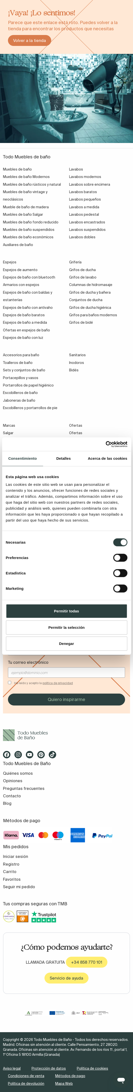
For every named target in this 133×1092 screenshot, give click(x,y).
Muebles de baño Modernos (26, 177)
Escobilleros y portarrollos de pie (30, 408)
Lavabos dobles (82, 237)
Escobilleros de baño (20, 393)
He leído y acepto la (43, 683)
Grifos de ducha (82, 270)
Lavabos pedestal (84, 214)
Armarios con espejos (21, 285)
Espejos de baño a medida (25, 322)
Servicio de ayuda (66, 978)
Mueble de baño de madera (26, 207)
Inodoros (76, 363)
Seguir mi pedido (19, 886)
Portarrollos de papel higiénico (28, 385)
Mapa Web (64, 1084)
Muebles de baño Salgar (23, 214)
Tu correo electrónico (28, 662)
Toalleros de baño (18, 363)
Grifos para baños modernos (93, 315)
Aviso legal (12, 1068)
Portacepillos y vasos (20, 378)
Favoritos (12, 879)
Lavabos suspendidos (87, 230)
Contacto (12, 796)
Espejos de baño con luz (23, 338)
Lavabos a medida (84, 207)
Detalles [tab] (63, 458)
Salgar (8, 433)
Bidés (74, 370)
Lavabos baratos (83, 192)
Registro (11, 864)
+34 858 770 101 (86, 962)
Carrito (9, 871)
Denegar (66, 643)
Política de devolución (26, 1084)
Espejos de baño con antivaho (28, 308)
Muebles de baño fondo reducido (30, 222)
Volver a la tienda (29, 40)
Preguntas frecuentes (23, 788)
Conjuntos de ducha (85, 300)
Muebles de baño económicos (28, 237)
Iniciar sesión (15, 856)
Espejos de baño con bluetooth (29, 277)
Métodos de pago (70, 1076)
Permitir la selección (66, 627)
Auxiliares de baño (18, 245)
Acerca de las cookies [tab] (107, 458)
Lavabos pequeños (85, 199)
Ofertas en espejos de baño (26, 330)
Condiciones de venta (26, 1076)
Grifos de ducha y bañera (90, 292)
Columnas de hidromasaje (90, 285)
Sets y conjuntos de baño (24, 370)
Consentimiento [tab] (22, 458)
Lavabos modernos (85, 177)
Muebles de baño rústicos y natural (32, 184)
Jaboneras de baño (19, 400)
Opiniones (12, 780)
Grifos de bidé (81, 322)
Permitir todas (66, 611)
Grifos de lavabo (82, 277)
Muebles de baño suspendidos (28, 230)
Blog (7, 803)
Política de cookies (92, 1068)
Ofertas (75, 433)
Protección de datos (49, 1068)
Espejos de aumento (20, 270)
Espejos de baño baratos (24, 315)
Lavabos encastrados (87, 222)
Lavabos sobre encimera (89, 184)
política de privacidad (58, 683)
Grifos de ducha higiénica (90, 308)
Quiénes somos (18, 773)
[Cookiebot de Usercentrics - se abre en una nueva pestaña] (105, 444)
